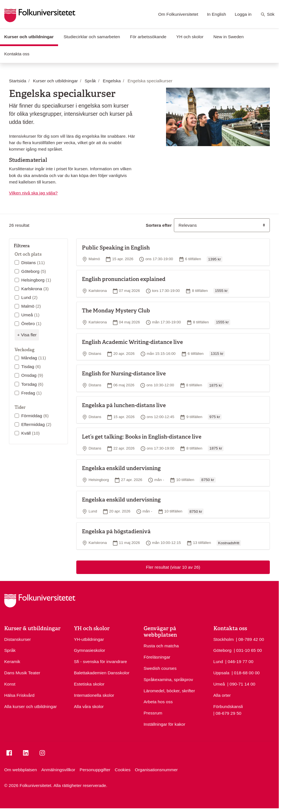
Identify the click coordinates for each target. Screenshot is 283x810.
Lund (29, 297)
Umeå (30, 314)
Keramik (12, 661)
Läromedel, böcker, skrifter (169, 690)
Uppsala (221, 672)
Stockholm (223, 639)
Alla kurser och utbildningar (30, 706)
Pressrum (153, 713)
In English (216, 14)
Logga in (243, 14)
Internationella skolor (94, 695)
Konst (9, 684)
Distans (33, 262)
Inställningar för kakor (164, 724)
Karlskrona (35, 288)
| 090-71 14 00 (241, 683)
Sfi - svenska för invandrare (100, 661)
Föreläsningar (157, 657)
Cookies (122, 769)
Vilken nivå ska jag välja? (33, 192)
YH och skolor (190, 36)
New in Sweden (228, 36)
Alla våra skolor (89, 706)
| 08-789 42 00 (250, 639)
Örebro (31, 323)
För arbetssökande (148, 36)
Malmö (31, 306)
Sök (267, 14)
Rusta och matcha (161, 645)
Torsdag (32, 384)
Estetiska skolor (89, 684)
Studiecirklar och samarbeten (92, 36)
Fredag (31, 393)
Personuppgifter (95, 769)
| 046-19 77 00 (239, 661)
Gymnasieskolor (89, 650)
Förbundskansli (228, 706)
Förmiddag (35, 415)
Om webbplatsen (20, 769)
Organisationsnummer (156, 769)
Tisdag (31, 366)
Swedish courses (160, 668)
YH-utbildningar (89, 639)
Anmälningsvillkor (58, 769)
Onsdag (32, 375)
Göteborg (33, 271)
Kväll (30, 433)
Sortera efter (159, 225)
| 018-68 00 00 (246, 672)
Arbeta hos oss (158, 701)
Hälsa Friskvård (19, 695)
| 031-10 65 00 (248, 650)
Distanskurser (17, 639)
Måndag (33, 357)
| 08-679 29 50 (227, 713)
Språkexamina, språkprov (168, 679)
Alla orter (222, 695)
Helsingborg (36, 280)
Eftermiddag (36, 424)
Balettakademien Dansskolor (102, 672)
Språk (10, 650)
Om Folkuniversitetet (178, 14)
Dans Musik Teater (22, 672)
